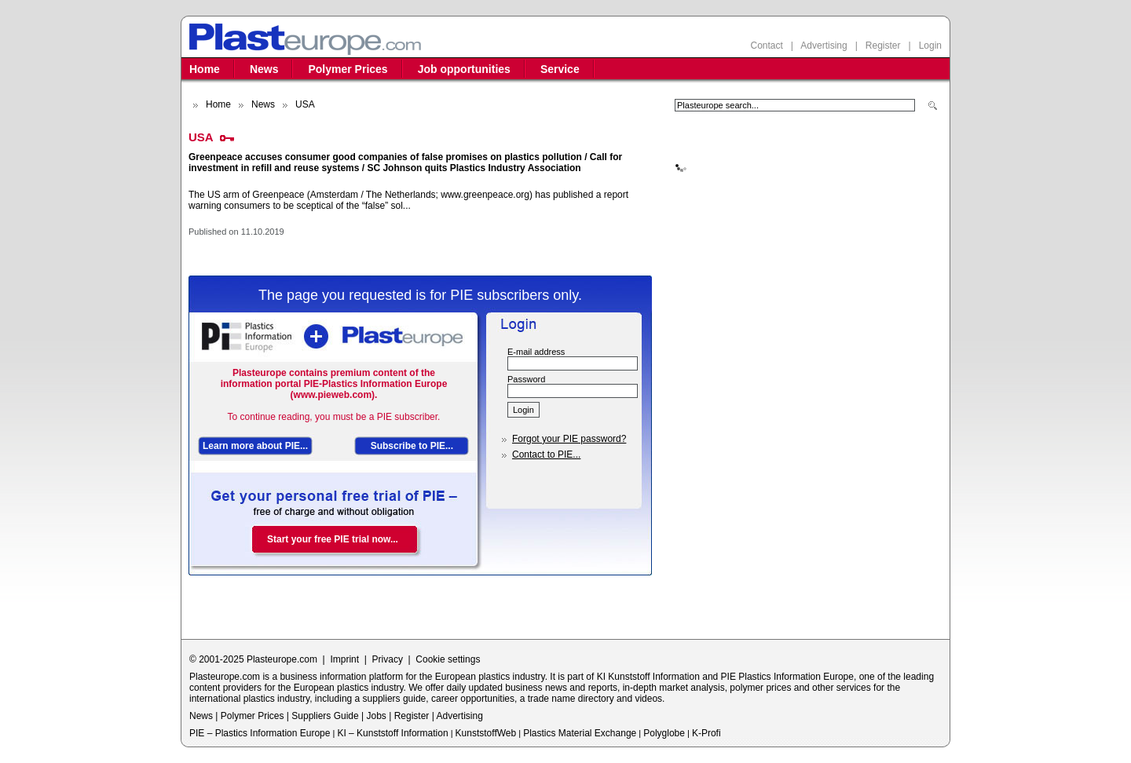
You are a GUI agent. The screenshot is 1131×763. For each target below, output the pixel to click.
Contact (766, 45)
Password (526, 379)
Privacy (387, 659)
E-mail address (536, 351)
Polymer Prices (347, 69)
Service (560, 69)
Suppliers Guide (324, 715)
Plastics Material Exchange (579, 733)
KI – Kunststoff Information (392, 733)
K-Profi (706, 733)
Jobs (376, 715)
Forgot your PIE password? (569, 438)
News (264, 69)
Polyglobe (664, 733)
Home (204, 69)
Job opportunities (464, 69)
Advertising (823, 45)
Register (883, 45)
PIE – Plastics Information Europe (259, 733)
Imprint (344, 659)
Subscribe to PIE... (412, 445)
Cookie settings (447, 659)
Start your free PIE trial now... (332, 539)
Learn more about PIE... (255, 445)
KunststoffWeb (486, 733)
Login (930, 45)
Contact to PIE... (546, 454)
